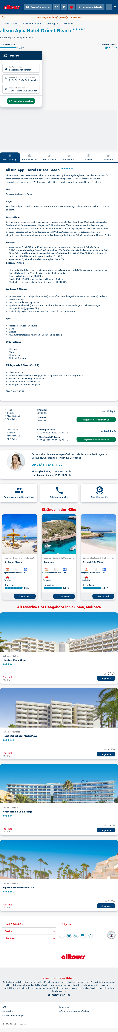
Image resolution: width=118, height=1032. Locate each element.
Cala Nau (49, 563)
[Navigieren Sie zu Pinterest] (76, 936)
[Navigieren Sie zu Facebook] (62, 936)
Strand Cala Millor (93, 563)
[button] (30, 925)
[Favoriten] (71, 7)
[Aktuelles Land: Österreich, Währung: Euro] (109, 7)
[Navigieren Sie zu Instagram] (69, 936)
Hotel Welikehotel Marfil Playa (20, 737)
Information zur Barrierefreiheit (74, 1012)
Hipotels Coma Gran (14, 661)
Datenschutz (8, 1012)
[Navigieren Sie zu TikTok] (89, 936)
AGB (4, 1008)
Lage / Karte (69, 158)
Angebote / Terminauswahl (96, 421)
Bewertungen (49, 158)
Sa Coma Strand (14, 563)
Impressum (64, 1008)
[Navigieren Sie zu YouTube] (83, 936)
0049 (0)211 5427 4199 (47, 466)
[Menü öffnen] (115, 7)
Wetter (88, 158)
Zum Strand (24, 597)
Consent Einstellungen (13, 1016)
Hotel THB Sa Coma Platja (17, 812)
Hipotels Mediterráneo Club (19, 888)
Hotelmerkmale (29, 158)
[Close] (115, 17)
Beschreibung (9, 158)
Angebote (108, 158)
